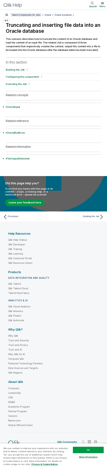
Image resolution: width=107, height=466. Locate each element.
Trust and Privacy (18, 345)
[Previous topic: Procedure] (27, 217)
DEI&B (11, 402)
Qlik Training (15, 249)
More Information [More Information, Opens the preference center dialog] (88, 457)
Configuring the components (22, 76)
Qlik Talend (14, 283)
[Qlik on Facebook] (95, 441)
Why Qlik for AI (16, 354)
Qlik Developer (16, 244)
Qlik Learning (15, 253)
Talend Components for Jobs (26, 14)
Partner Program (17, 411)
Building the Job (15, 69)
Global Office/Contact (20, 425)
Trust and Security (18, 340)
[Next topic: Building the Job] (80, 217)
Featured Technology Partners (25, 363)
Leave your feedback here (25, 202)
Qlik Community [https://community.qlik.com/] (67, 441)
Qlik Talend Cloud (18, 288)
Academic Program (19, 406)
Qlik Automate (16, 320)
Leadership (14, 392)
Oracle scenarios (63, 14)
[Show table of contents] (6, 15)
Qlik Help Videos (17, 239)
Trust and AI (15, 349)
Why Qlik (13, 335)
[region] (53, 454)
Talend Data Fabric (19, 293)
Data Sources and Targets (23, 368)
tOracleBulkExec (15, 132)
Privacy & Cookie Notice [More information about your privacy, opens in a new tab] (44, 464)
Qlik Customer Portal (20, 258)
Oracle (48, 14)
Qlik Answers (15, 311)
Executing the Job (16, 84)
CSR (10, 397)
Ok (88, 450)
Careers (12, 415)
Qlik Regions (15, 372)
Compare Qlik (16, 358)
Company (13, 388)
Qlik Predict (14, 315)
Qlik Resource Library (20, 262)
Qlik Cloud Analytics (19, 306)
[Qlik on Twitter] (83, 441)
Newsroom (14, 420)
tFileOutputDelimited (18, 158)
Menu (102, 6)
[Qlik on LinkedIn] (89, 441)
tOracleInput (13, 106)
